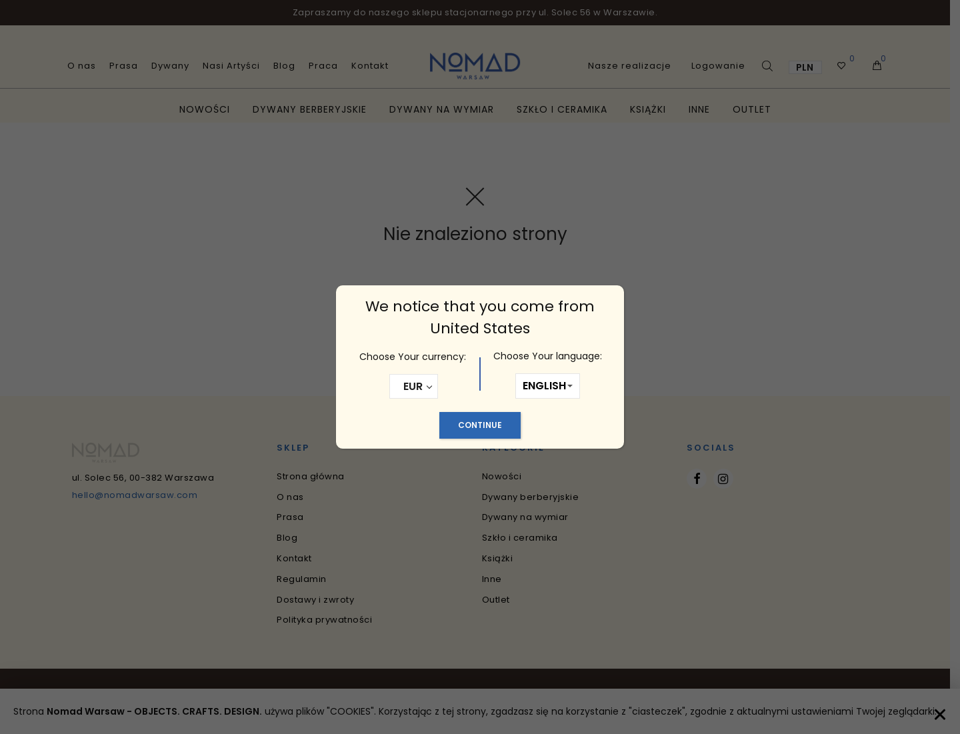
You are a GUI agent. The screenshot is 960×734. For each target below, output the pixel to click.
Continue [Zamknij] (480, 425)
